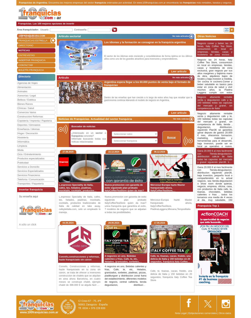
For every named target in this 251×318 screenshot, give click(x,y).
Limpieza (22, 146)
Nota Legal (180, 313)
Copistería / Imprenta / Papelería (35, 120)
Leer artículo (178, 71)
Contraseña (80, 29)
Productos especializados (31, 158)
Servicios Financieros (29, 175)
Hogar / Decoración (28, 133)
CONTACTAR (26, 65)
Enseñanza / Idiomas (29, 129)
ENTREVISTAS (27, 55)
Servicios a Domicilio (28, 166)
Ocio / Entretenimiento (29, 154)
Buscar (171, 137)
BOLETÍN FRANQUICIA (31, 70)
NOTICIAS (24, 50)
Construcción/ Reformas (30, 116)
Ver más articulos (180, 77)
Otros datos (225, 313)
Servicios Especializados (31, 171)
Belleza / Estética (27, 99)
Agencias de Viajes (28, 83)
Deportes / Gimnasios (29, 125)
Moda (21, 150)
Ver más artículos (180, 36)
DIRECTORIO (26, 45)
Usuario (44, 29)
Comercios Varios (27, 112)
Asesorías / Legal (27, 95)
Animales (22, 91)
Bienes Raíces (25, 104)
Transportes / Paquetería (31, 183)
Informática (23, 141)
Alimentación (24, 87)
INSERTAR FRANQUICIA (32, 60)
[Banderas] (229, 30)
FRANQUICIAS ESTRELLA (33, 40)
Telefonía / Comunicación (31, 179)
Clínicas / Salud (26, 108)
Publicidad (23, 162)
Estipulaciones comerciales (203, 313)
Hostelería (23, 137)
